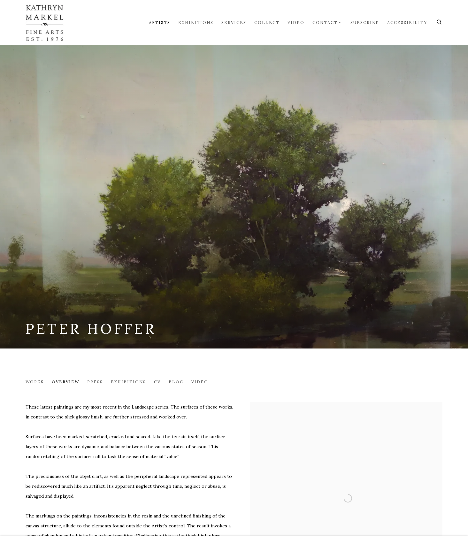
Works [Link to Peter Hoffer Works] (35, 381)
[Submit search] (439, 21)
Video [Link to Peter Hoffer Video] (199, 381)
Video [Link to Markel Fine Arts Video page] (296, 22)
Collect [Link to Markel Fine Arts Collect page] (267, 22)
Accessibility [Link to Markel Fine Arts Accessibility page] (407, 22)
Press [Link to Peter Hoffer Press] (95, 381)
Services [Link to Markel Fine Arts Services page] (233, 22)
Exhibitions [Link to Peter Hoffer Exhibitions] (128, 381)
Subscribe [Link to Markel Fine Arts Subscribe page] (364, 22)
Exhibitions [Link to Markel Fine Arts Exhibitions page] (195, 22)
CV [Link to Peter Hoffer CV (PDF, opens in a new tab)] (157, 381)
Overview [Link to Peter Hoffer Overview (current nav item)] (65, 381)
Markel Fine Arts (45, 22)
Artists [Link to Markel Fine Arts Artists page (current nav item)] (159, 22)
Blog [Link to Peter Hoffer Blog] (176, 381)
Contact (325, 22)
